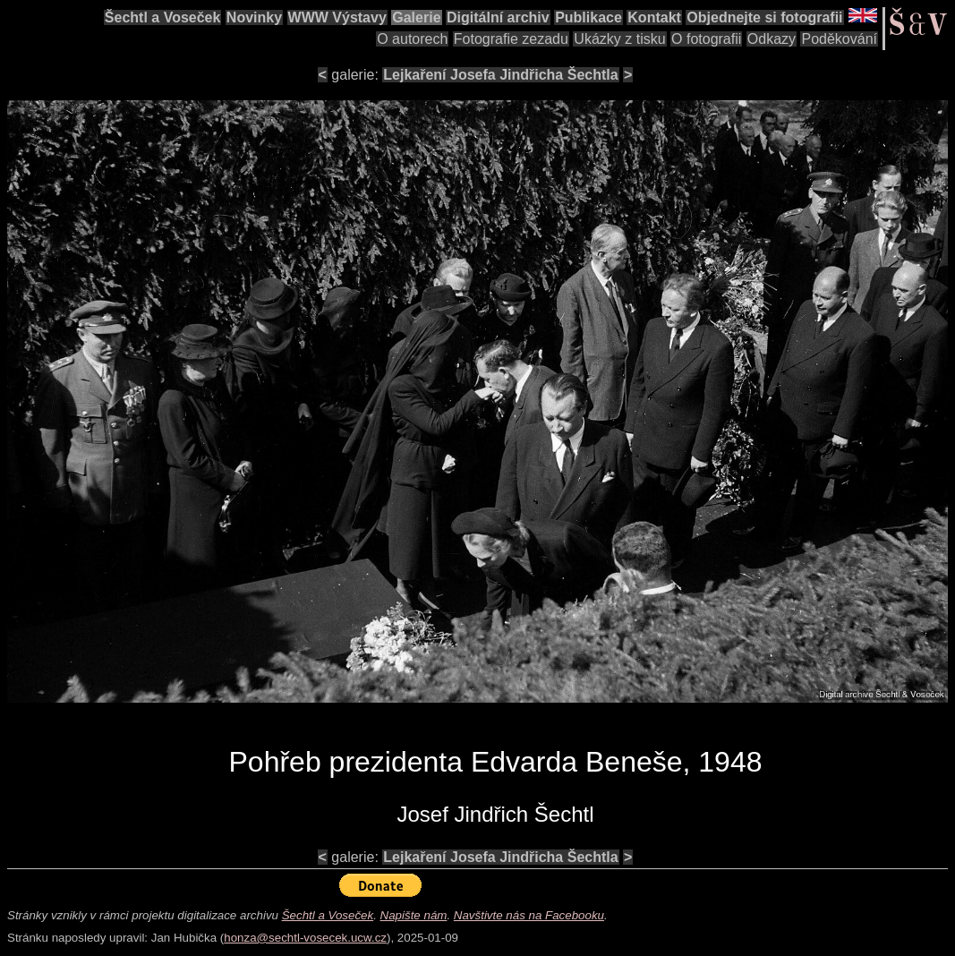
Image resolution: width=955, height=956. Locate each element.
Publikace (588, 17)
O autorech (412, 39)
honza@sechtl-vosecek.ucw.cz (305, 937)
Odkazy (771, 39)
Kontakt (654, 17)
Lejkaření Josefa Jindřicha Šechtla (500, 74)
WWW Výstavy (337, 17)
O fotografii (706, 39)
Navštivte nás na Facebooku (529, 915)
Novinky (254, 17)
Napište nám (414, 915)
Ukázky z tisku (619, 39)
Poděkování (839, 39)
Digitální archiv (498, 17)
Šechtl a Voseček (163, 17)
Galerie (416, 17)
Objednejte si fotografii (764, 17)
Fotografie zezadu (511, 39)
